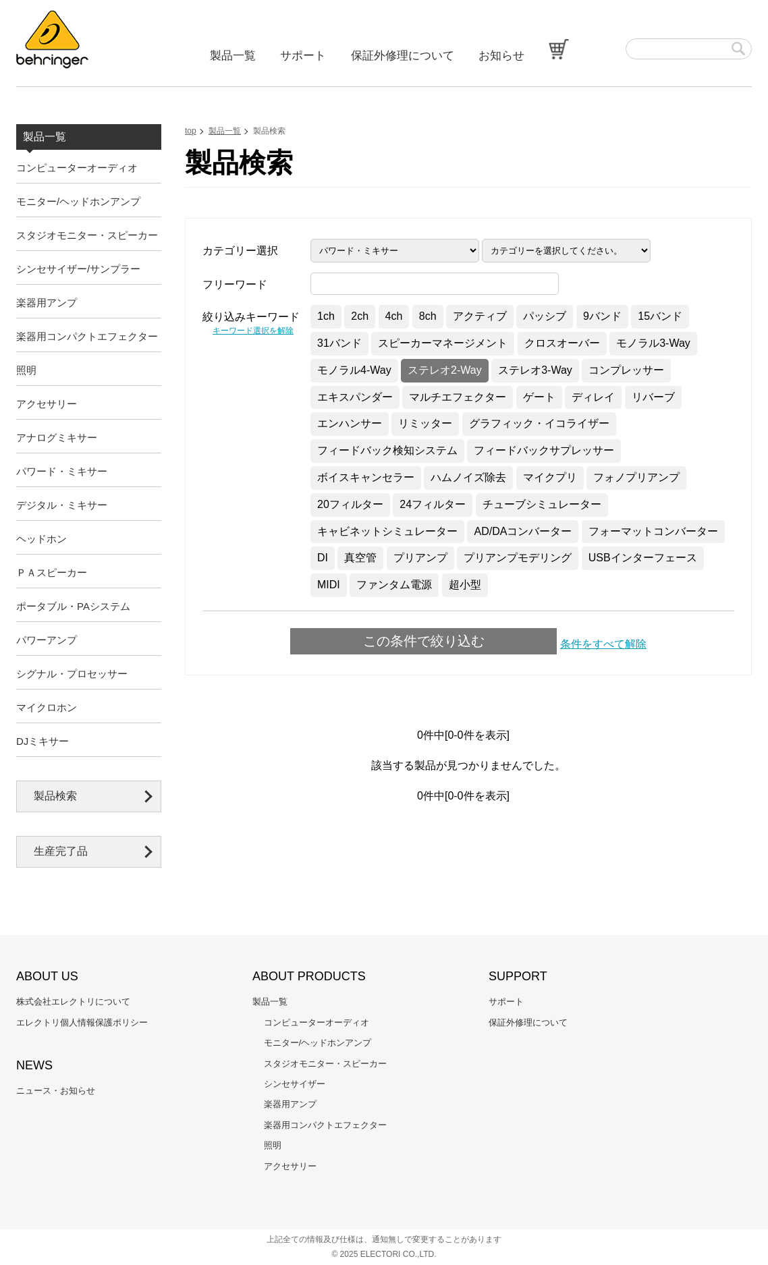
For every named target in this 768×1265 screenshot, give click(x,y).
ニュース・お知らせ (55, 1091)
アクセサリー (46, 404)
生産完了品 (61, 851)
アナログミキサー (56, 437)
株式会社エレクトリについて (73, 1001)
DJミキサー (42, 741)
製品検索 (55, 796)
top (190, 131)
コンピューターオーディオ (77, 167)
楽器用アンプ (46, 302)
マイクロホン (46, 707)
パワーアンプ (46, 640)
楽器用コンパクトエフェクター (87, 336)
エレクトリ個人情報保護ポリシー (82, 1022)
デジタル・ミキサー (61, 505)
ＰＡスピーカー (51, 572)
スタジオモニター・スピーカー (87, 235)
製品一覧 (233, 55)
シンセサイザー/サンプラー (78, 269)
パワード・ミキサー (61, 471)
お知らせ (501, 55)
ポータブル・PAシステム (73, 606)
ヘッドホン (41, 538)
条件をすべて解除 (603, 644)
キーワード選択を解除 (253, 330)
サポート (303, 55)
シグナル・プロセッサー (72, 673)
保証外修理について (402, 55)
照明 (26, 370)
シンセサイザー (294, 1084)
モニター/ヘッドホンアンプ (78, 201)
